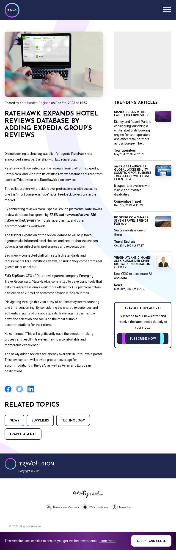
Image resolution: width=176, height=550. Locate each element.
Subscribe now (142, 338)
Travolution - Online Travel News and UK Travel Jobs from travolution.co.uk (29, 464)
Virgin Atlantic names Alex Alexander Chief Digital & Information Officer (132, 263)
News (14, 420)
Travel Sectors (124, 241)
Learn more (107, 541)
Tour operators (125, 150)
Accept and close (151, 541)
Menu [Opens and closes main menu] (167, 9)
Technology (73, 420)
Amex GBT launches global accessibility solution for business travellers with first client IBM (132, 173)
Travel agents (23, 434)
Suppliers (40, 420)
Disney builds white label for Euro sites (131, 114)
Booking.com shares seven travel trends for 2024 (131, 220)
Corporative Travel (127, 201)
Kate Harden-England (35, 103)
